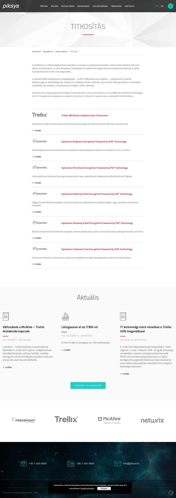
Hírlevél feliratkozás (88, 385)
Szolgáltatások (100, 6)
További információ (87, 488)
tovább (37, 130)
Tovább (8, 367)
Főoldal (44, 6)
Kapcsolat (130, 6)
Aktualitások (67, 6)
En (162, 6)
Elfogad (104, 488)
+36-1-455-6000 (38, 463)
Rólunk (54, 6)
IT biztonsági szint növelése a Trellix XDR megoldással (145, 329)
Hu (157, 6)
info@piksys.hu (131, 463)
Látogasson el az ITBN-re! (79, 326)
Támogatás (116, 6)
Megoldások (83, 6)
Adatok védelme (61, 51)
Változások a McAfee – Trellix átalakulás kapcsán (23, 329)
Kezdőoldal (36, 51)
